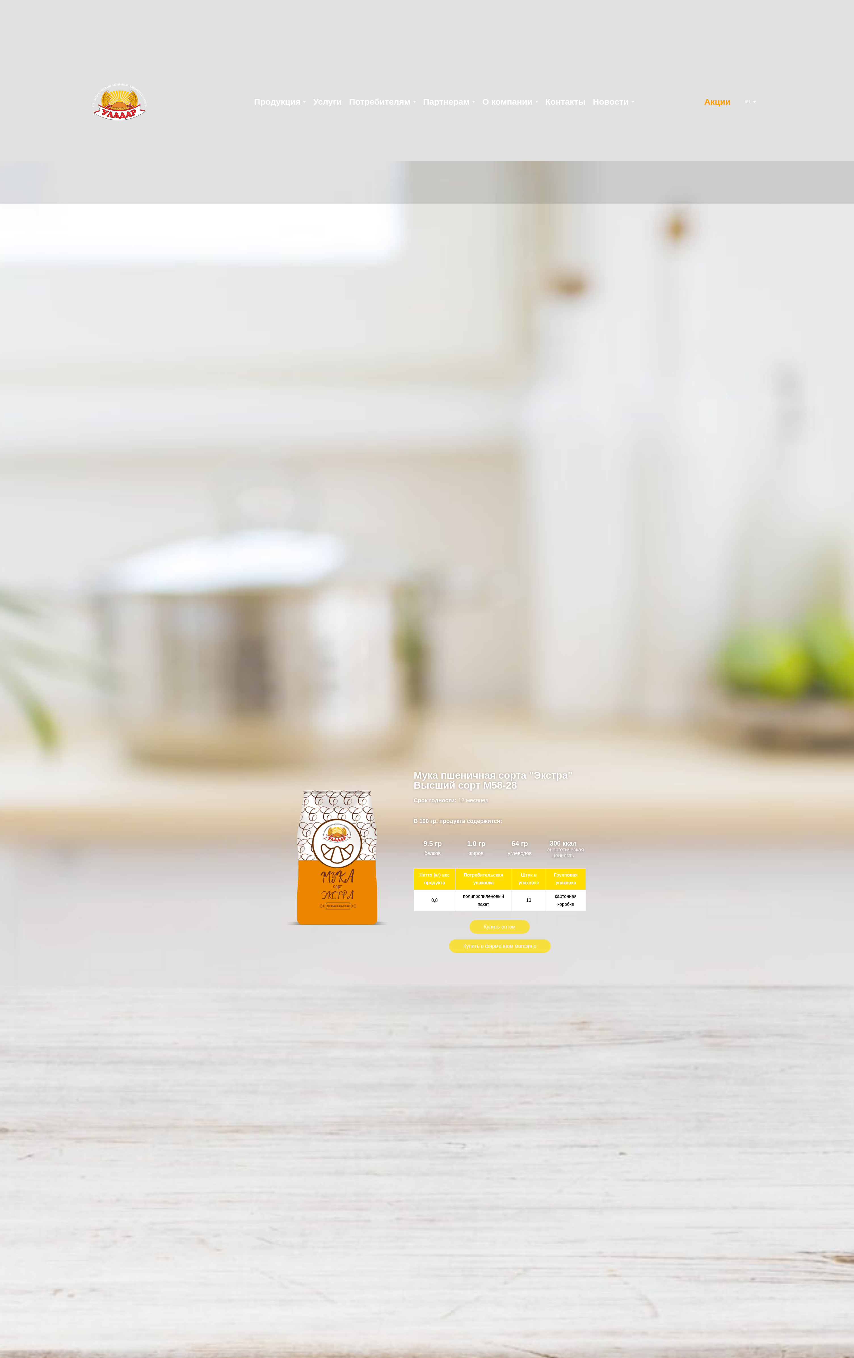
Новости (613, 101)
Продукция (280, 101)
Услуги (327, 101)
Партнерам (449, 101)
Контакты (565, 101)
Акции (717, 101)
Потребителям (382, 101)
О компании (510, 101)
